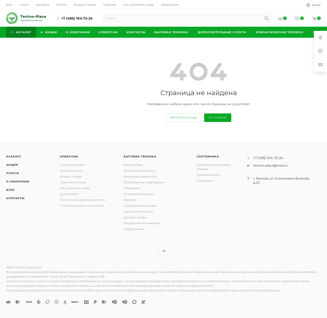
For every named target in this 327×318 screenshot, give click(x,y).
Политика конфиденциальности (83, 199)
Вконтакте (163, 250)
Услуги (12, 173)
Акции (12, 164)
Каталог (13, 156)
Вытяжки (130, 199)
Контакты (15, 198)
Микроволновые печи (139, 170)
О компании (17, 181)
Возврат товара (71, 176)
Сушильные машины (138, 211)
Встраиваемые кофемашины (144, 182)
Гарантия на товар (73, 182)
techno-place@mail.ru (270, 165)
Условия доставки (72, 164)
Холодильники (134, 229)
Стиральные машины (139, 194)
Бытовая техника (140, 156)
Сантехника (208, 156)
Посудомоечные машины (141, 223)
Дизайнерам (69, 194)
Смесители (204, 180)
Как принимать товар (75, 188)
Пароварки (132, 188)
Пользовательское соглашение (82, 205)
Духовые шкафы (135, 217)
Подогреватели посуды (140, 205)
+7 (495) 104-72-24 (77, 18)
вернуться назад (184, 117)
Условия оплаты (71, 170)
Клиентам (69, 156)
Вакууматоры (133, 164)
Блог (10, 189)
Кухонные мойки (208, 174)
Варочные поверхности (140, 176)
